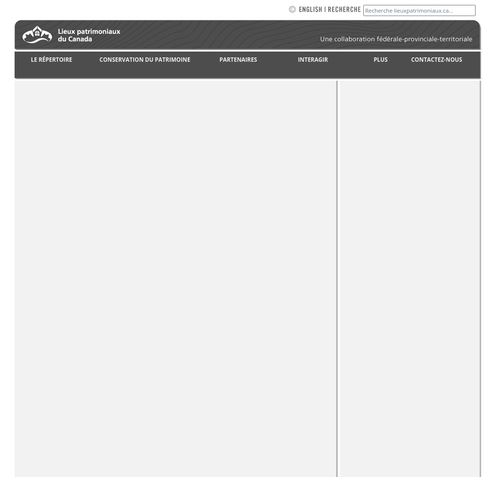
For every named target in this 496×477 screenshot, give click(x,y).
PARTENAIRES (238, 59)
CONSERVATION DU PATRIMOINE (145, 59)
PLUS (380, 59)
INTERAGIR (313, 59)
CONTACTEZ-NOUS (436, 59)
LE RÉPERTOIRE (51, 59)
